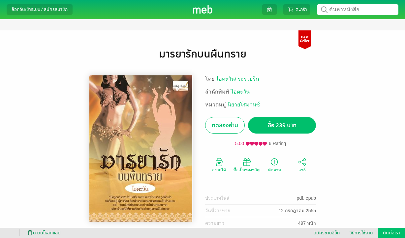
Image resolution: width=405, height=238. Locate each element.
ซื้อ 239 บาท (282, 125)
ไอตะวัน (240, 92)
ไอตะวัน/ (227, 79)
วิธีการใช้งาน (361, 232)
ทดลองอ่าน (225, 125)
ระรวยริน (248, 79)
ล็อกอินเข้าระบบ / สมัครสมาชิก (40, 9)
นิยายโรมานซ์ (244, 104)
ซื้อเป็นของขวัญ (247, 164)
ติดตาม (274, 164)
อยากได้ (219, 164)
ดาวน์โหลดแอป (43, 232)
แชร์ (302, 164)
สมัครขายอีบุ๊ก (327, 232)
